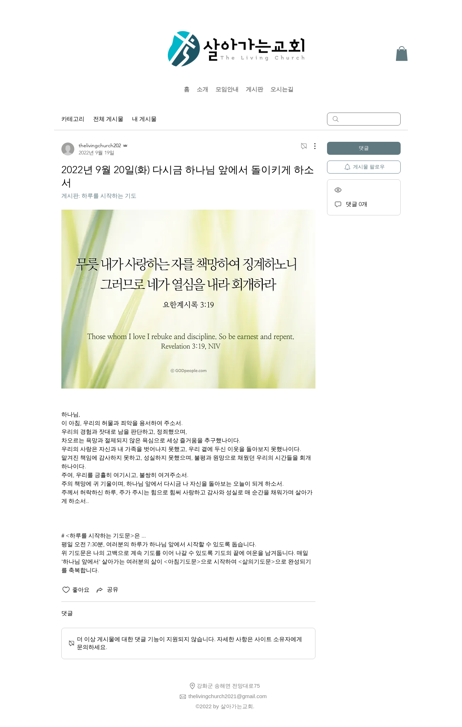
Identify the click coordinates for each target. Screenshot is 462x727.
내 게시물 (144, 118)
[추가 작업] (311, 146)
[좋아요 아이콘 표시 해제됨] (66, 590)
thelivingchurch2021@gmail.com (227, 696)
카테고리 (72, 118)
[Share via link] (106, 590)
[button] (402, 53)
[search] (364, 119)
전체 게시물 (108, 118)
